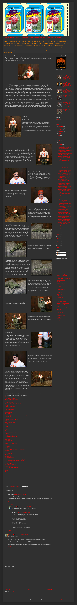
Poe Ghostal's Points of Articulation (64, 307)
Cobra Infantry (8, 412)
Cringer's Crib (30, 47)
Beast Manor (66, 43)
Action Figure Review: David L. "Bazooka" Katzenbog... (64, 162)
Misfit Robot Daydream (61, 301)
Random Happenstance (62, 311)
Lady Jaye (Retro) (9, 440)
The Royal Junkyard (15, 50)
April (59, 140)
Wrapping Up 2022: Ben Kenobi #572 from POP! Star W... (64, 171)
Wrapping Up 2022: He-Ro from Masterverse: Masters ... (64, 195)
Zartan (6, 471)
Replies (11, 504)
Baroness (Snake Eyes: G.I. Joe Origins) (14, 403)
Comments (59, 254)
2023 (58, 124)
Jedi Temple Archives (61, 295)
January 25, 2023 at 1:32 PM (20, 494)
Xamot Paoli (8, 469)
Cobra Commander (9, 409)
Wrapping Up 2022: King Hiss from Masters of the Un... (64, 160)
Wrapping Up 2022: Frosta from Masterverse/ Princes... (64, 187)
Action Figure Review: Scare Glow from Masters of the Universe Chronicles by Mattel (67, 98)
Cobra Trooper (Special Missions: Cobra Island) (16, 415)
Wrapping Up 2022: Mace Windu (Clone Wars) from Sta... (65, 151)
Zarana (6, 470)
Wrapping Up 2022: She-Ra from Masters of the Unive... (65, 154)
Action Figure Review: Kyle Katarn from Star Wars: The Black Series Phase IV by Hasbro (67, 77)
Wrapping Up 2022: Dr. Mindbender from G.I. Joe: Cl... (64, 229)
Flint (6, 430)
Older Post (49, 589)
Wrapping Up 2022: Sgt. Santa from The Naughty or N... (64, 190)
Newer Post (8, 589)
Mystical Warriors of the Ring (63, 303)
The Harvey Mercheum (61, 315)
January (60, 146)
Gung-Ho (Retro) (9, 434)
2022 (58, 232)
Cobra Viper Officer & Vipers (11, 418)
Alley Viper (7, 396)
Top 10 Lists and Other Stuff (62, 41)
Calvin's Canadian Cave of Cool (63, 278)
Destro (6, 423)
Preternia (59, 309)
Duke (6, 426)
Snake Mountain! (58, 43)
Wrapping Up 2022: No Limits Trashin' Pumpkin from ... (64, 184)
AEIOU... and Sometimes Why (63, 275)
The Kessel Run (37, 45)
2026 (58, 119)
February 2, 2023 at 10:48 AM (22, 534)
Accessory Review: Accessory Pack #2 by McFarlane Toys (64, 174)
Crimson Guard (8, 420)
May (59, 138)
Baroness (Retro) (9, 402)
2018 (58, 240)
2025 (58, 121)
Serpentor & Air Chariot (10, 452)
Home (5, 41)
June (59, 137)
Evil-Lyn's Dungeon (47, 47)
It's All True (59, 294)
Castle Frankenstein (8, 52)
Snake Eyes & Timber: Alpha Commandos (14, 460)
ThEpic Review (60, 318)
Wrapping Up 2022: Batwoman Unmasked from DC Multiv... (64, 201)
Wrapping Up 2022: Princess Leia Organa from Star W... (64, 210)
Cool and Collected (61, 280)
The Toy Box (59, 317)
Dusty (6, 427)
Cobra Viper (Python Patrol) (11, 419)
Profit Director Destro (10, 444)
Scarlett (7, 450)
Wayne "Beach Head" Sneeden (12, 467)
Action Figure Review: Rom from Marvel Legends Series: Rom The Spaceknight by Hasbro (67, 105)
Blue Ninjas (7, 408)
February (60, 144)
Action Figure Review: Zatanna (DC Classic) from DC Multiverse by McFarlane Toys (67, 91)
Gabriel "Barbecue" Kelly (10, 432)
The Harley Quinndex (8, 45)
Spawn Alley (6, 50)
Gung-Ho (7, 433)
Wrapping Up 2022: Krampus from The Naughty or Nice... (64, 220)
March (59, 142)
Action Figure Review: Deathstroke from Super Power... (63, 180)
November (60, 128)
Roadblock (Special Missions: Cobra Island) (15, 449)
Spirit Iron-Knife (8, 461)
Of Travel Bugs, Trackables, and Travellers (49, 50)
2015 (58, 245)
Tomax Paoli (8, 466)
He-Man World (60, 291)
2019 (58, 238)
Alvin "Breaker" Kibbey (10, 398)
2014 (58, 247)
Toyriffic (58, 320)
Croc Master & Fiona (10, 422)
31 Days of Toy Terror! (50, 41)
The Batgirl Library (25, 43)
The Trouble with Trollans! (65, 50)
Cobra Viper (8, 416)
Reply (9, 501)
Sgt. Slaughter (8, 453)
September (60, 131)
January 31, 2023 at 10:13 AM (23, 512)
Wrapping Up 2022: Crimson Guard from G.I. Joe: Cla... (64, 168)
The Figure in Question (61, 314)
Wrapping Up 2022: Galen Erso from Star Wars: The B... (64, 217)
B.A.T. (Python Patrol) (10, 406)
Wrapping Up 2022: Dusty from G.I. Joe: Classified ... (64, 204)
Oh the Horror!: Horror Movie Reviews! (12, 43)
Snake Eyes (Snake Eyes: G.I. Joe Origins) (15, 459)
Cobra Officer (8, 413)
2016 (58, 243)
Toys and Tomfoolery (61, 321)
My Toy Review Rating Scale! (38, 41)
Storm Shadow (8, 463)
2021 (58, 234)
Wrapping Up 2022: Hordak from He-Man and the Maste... (64, 165)
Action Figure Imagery (61, 274)
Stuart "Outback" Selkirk (10, 464)
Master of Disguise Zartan (11, 443)
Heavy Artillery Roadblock (11, 436)
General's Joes (60, 288)
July (59, 135)
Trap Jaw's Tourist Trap (20, 47)
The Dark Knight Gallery (36, 43)
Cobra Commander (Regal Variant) (13, 410)
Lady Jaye (7, 439)
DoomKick (59, 286)
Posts (58, 252)
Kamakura (7, 437)
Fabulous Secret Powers (48, 43)
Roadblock (7, 447)
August (60, 133)
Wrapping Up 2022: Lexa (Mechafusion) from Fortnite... (64, 198)
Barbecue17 (14, 506)
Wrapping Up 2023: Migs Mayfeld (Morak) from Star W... (64, 213)
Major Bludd (8, 442)
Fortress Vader (24, 50)
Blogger (61, 599)
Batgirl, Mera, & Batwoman (62, 277)
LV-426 (43, 45)
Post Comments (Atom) (15, 591)
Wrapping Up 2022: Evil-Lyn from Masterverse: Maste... (64, 193)
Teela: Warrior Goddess (9, 47)
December (60, 126)
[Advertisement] (28, 578)
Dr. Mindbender (8, 425)
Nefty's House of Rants (62, 304)
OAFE (58, 306)
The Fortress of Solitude (34, 50)
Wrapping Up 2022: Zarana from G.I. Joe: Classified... (64, 207)
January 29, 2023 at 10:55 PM (25, 506)
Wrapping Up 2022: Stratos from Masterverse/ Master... (64, 148)
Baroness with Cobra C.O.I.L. (11, 401)
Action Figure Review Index (14, 41)
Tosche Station (29, 45)
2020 (58, 236)
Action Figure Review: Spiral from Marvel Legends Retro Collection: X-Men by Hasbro (67, 84)
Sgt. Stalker (8, 454)
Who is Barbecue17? (26, 41)
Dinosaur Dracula (60, 284)
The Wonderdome (64, 47)
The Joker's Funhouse (19, 45)
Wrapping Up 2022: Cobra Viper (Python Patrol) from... (64, 223)
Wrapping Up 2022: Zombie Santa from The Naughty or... (64, 177)
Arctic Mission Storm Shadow (11, 399)
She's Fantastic (60, 312)
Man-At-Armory (50, 45)
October (60, 129)
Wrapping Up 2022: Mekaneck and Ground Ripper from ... (64, 226)
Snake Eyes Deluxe (9, 457)
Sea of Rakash (38, 47)
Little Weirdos (60, 297)
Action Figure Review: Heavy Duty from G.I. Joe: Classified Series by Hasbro (67, 111)
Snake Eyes (8, 456)
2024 (58, 122)
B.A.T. (6, 405)
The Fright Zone (55, 47)
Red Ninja (7, 446)
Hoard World (59, 292)
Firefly (6, 429)
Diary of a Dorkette (61, 283)
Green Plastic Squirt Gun (62, 289)
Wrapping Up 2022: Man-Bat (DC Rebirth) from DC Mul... (64, 157)
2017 (58, 241)
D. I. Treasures (60, 281)
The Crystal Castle (59, 45)
